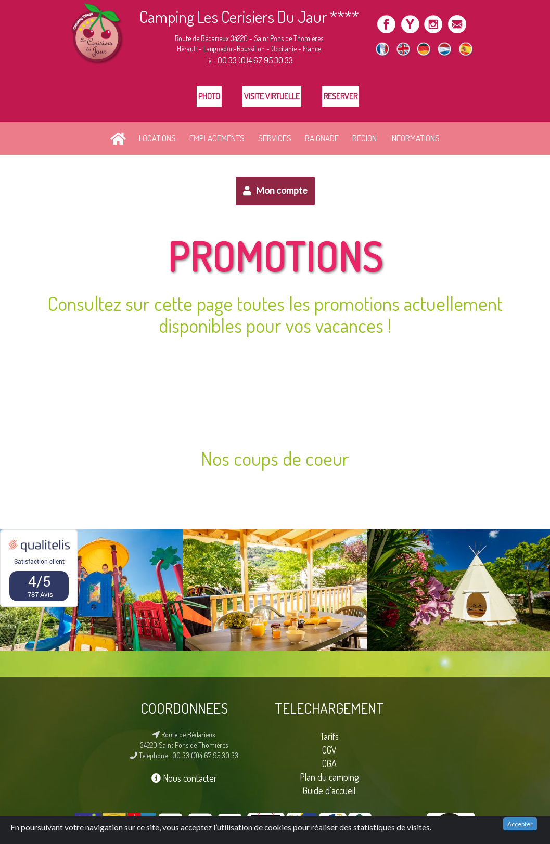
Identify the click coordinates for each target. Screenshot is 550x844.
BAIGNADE (322, 138)
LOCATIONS (157, 138)
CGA (329, 763)
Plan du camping (329, 777)
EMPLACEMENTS (217, 138)
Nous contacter (184, 778)
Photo (209, 96)
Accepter (520, 824)
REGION (364, 138)
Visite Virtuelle (272, 96)
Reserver (340, 96)
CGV (329, 750)
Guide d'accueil (329, 790)
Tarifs (329, 736)
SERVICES (274, 138)
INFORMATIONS (415, 138)
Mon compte (275, 190)
